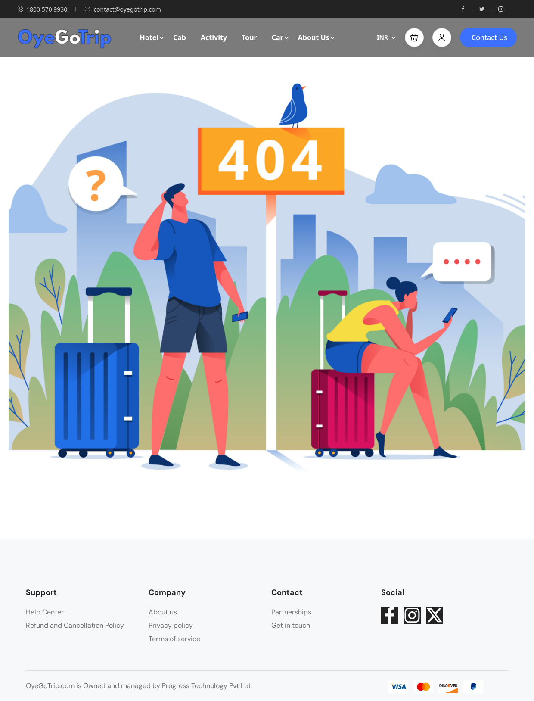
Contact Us (489, 37)
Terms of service (174, 638)
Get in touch (290, 625)
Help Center (45, 612)
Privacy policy (171, 625)
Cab (179, 37)
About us (163, 612)
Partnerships (291, 612)
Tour (249, 37)
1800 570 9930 (42, 9)
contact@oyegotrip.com (122, 9)
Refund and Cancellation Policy (75, 625)
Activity (214, 37)
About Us (316, 37)
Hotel (152, 37)
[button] (414, 37)
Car (280, 37)
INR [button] (386, 37)
